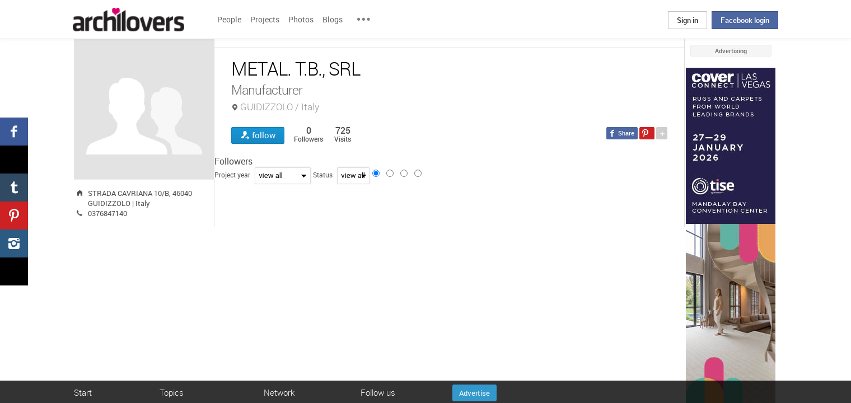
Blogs (332, 19)
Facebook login (745, 20)
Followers (233, 161)
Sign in (687, 20)
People (229, 19)
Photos (301, 19)
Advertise (474, 393)
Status (323, 174)
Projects (264, 19)
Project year (232, 174)
